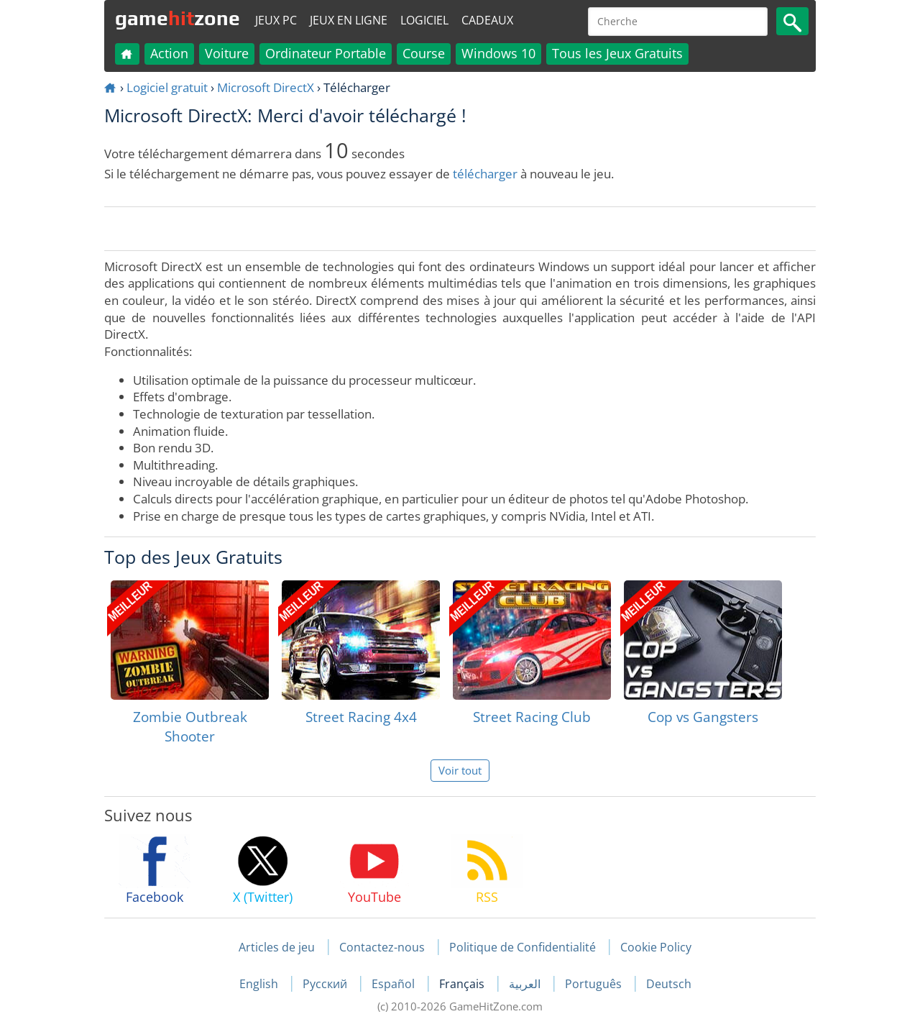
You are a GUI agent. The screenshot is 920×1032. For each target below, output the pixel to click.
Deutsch (668, 984)
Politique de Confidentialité (522, 947)
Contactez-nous (382, 947)
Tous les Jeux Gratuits (617, 53)
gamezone (177, 17)
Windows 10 (498, 53)
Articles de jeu (277, 947)
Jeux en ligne (348, 20)
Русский (326, 984)
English (260, 984)
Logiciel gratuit (167, 87)
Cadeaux (487, 20)
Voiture (227, 53)
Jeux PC (276, 20)
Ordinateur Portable (325, 53)
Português (595, 984)
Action (169, 53)
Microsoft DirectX (265, 87)
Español (395, 984)
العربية (526, 984)
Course (423, 53)
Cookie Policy (655, 947)
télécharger (485, 173)
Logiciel (424, 20)
